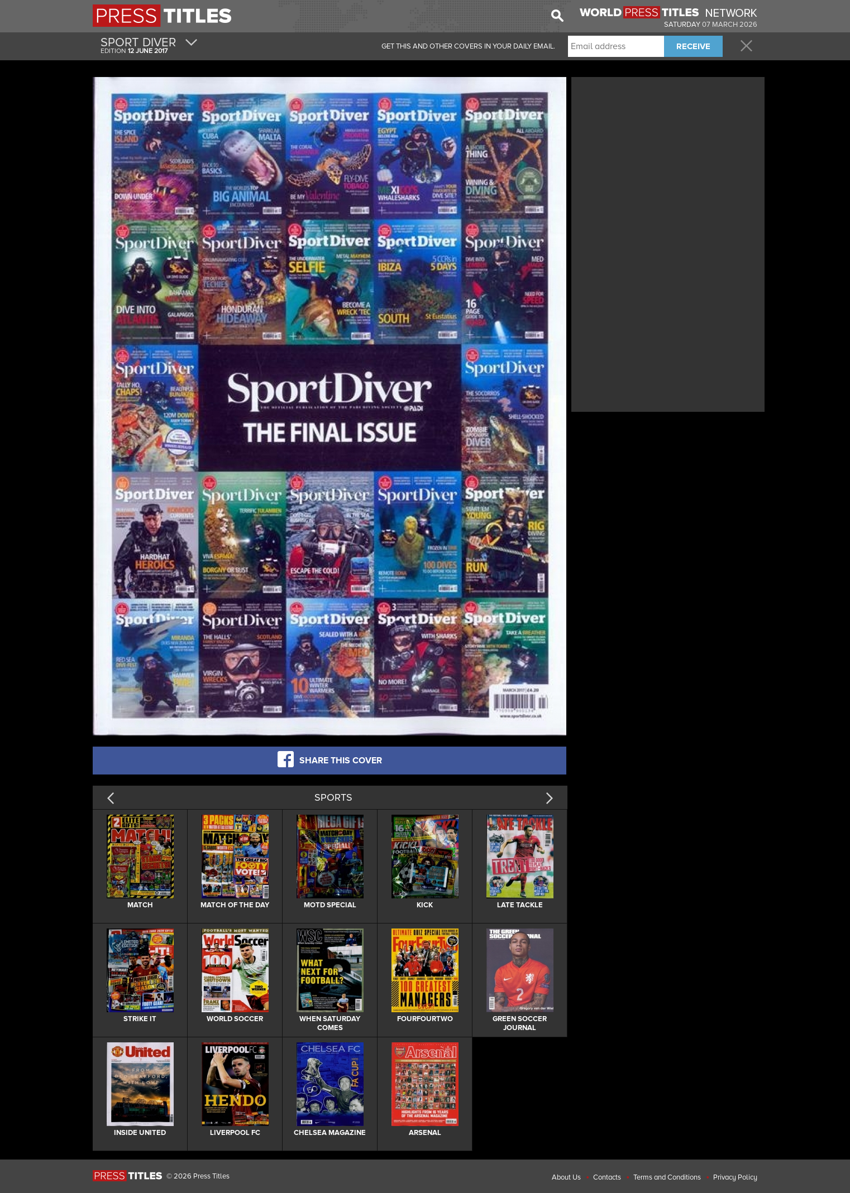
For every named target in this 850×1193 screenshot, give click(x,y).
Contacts (607, 1177)
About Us (566, 1177)
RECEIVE (693, 46)
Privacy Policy (735, 1177)
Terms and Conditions (667, 1177)
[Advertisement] (668, 158)
